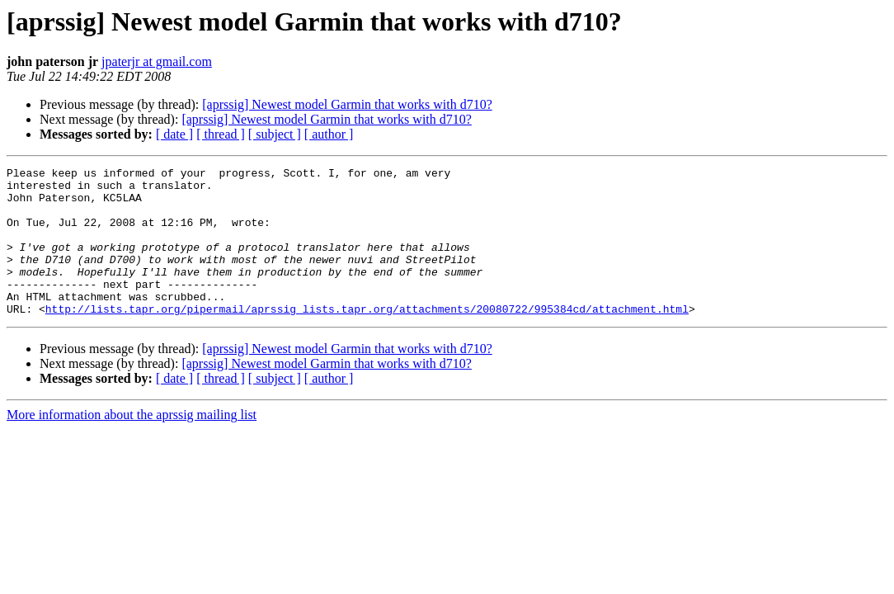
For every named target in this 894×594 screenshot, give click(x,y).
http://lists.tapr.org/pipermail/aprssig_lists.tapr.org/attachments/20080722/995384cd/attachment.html (367, 338)
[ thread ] (220, 134)
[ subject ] (274, 134)
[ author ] (329, 134)
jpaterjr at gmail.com (156, 61)
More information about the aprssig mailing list (131, 444)
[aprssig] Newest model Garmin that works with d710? (347, 104)
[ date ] (174, 134)
